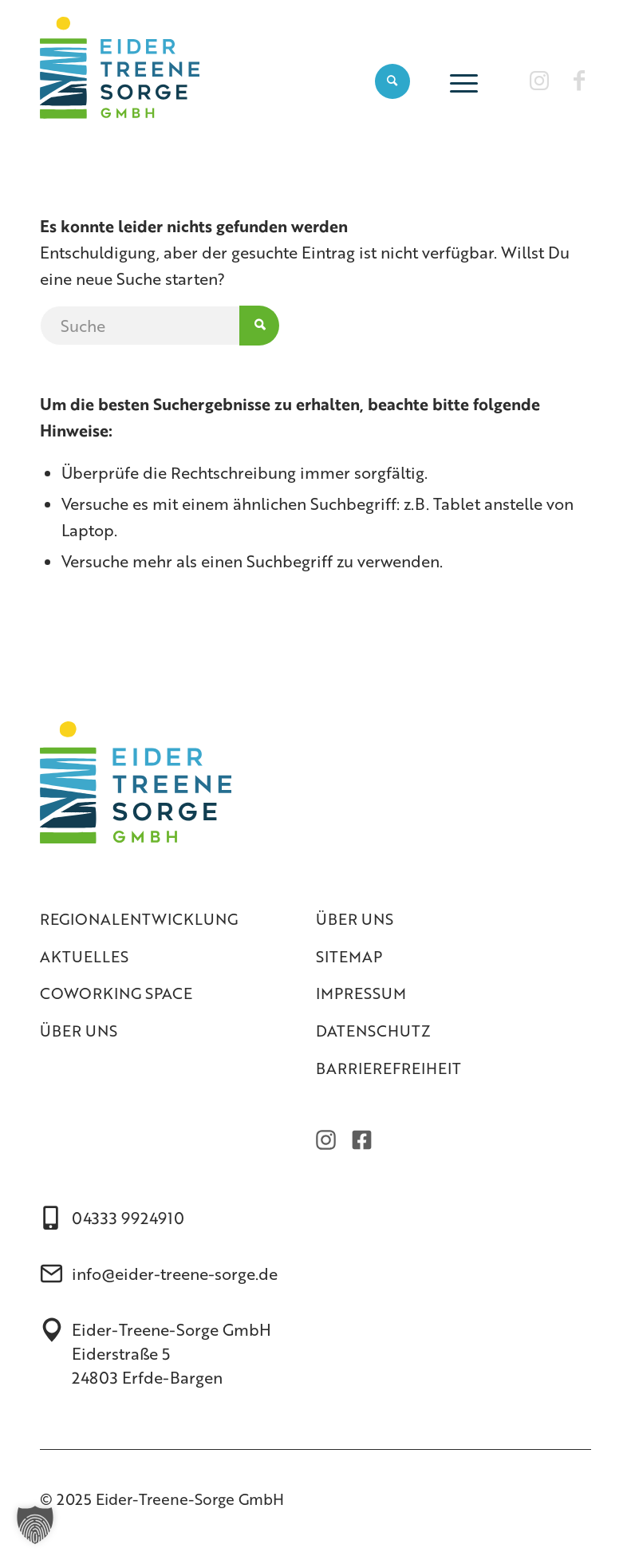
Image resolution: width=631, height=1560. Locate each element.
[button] (35, 1525)
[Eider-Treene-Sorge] (119, 80)
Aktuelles (84, 956)
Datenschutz (373, 1030)
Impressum (361, 993)
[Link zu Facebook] (579, 80)
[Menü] (460, 80)
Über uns (78, 1030)
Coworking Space (116, 993)
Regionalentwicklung (139, 919)
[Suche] (392, 80)
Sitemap (349, 956)
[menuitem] (392, 80)
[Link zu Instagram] (539, 80)
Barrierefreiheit (388, 1068)
